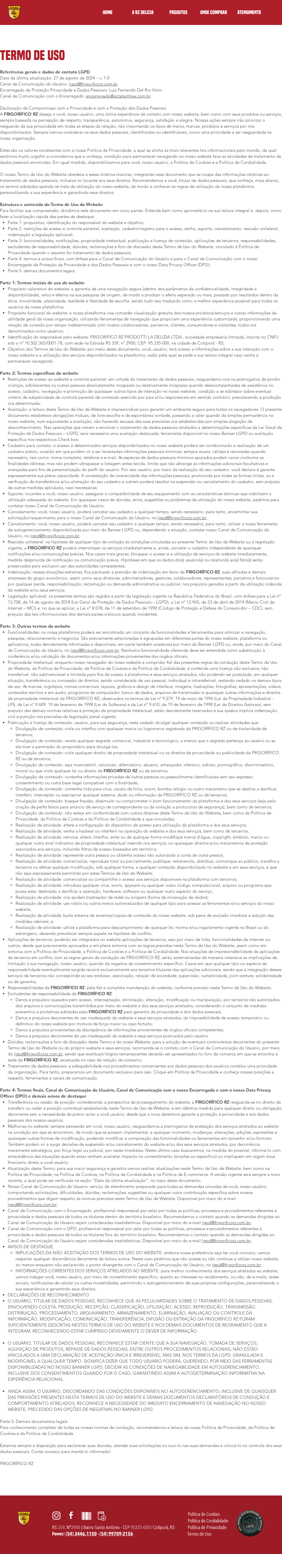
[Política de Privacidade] (207, 1528)
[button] (178, 12)
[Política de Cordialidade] (208, 1521)
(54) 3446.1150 (81, 1533)
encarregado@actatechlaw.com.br (118, 96)
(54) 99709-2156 (116, 1533)
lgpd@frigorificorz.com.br (93, 84)
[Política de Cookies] (204, 1514)
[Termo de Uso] (200, 1534)
